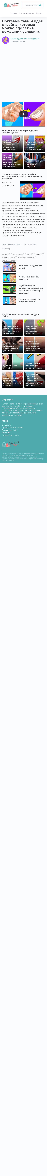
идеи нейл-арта (9, 261)
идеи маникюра (9, 257)
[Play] (23, 114)
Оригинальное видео (11, 244)
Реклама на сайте (10, 430)
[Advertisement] (23, 68)
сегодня (7, 254)
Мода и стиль (30, 244)
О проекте (6, 425)
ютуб (31, 254)
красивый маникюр (27, 257)
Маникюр (6, 249)
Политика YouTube (10, 435)
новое (40, 254)
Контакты (6, 433)
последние (19, 254)
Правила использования (12, 427)
